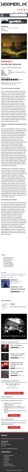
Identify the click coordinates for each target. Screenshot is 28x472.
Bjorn (13, 281)
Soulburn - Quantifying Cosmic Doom (16, 372)
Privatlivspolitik (8, 464)
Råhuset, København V (12, 387)
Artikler (6, 461)
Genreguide (7, 459)
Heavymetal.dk (14, 4)
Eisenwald (3, 67)
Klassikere (6, 458)
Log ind (14, 12)
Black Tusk (17, 384)
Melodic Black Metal (20, 72)
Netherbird (6, 61)
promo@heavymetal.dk (11, 448)
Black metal (11, 72)
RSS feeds (6, 462)
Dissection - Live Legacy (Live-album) (17, 288)
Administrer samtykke (9, 465)
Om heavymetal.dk (9, 455)
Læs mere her (14, 427)
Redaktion (6, 456)
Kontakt (26, 12)
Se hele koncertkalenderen (14, 393)
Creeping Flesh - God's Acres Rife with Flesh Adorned (16, 364)
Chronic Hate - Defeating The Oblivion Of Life (17, 354)
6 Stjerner (12, 304)
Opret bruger (20, 12)
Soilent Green (9, 384)
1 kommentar (5, 30)
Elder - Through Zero (16, 345)
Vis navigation (1, 14)
